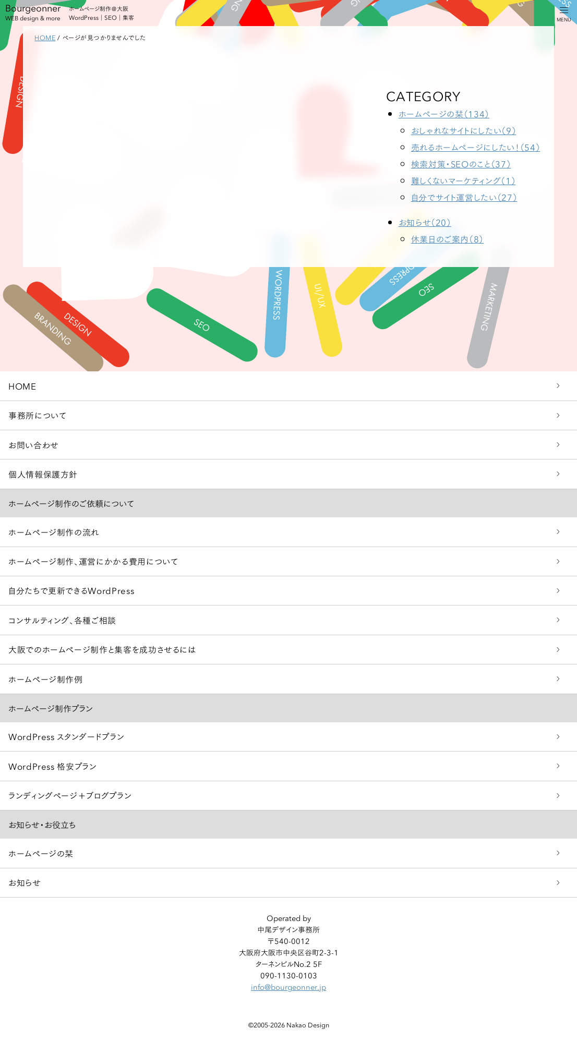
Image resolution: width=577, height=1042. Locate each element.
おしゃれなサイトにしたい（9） (463, 130)
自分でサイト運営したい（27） (464, 196)
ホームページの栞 (41, 852)
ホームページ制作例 (45, 678)
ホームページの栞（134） (444, 113)
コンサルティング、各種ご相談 (62, 619)
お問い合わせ (33, 444)
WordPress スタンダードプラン (66, 736)
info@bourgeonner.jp (288, 986)
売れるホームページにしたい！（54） (475, 146)
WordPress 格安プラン (52, 765)
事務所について (37, 414)
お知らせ (24, 882)
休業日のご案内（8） (447, 238)
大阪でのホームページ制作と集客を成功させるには (102, 649)
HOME (22, 385)
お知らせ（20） (425, 221)
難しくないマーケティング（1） (463, 180)
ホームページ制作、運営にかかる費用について (93, 560)
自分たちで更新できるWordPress (71, 590)
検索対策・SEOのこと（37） (461, 163)
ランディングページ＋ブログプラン (69, 795)
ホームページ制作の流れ (53, 531)
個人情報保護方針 (43, 473)
